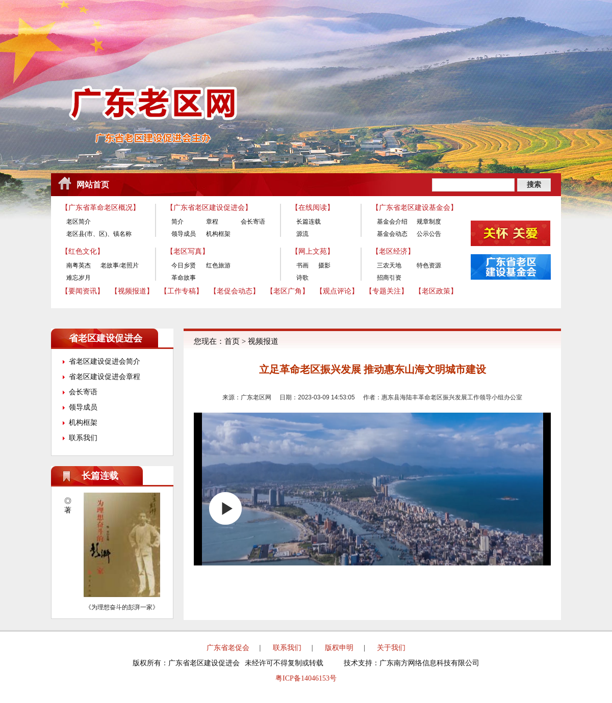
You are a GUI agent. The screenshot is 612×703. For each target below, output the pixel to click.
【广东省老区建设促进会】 (209, 207)
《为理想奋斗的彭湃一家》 (122, 607)
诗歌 (302, 277)
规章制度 (429, 221)
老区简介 (78, 221)
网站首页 (92, 184)
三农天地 (389, 265)
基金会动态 (392, 233)
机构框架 (218, 233)
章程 (212, 221)
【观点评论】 (337, 291)
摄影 (324, 265)
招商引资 (389, 277)
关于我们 (391, 648)
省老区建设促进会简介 (104, 361)
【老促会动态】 (235, 291)
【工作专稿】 (181, 291)
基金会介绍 (392, 221)
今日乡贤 (183, 265)
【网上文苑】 (312, 251)
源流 (302, 233)
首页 (232, 341)
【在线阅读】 (312, 207)
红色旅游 (218, 265)
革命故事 (183, 277)
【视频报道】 (132, 291)
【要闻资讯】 (82, 291)
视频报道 (263, 341)
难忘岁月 (78, 277)
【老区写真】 (187, 251)
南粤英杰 (78, 265)
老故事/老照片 (119, 265)
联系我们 (83, 438)
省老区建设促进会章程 (104, 377)
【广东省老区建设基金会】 (414, 207)
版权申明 (339, 648)
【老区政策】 (436, 291)
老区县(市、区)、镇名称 (99, 233)
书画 (302, 265)
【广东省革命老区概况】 (100, 207)
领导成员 (183, 233)
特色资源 (429, 265)
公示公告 (429, 233)
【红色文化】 (82, 251)
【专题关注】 (386, 291)
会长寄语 (253, 221)
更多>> (158, 475)
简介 (177, 221)
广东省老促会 (228, 648)
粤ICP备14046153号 (306, 678)
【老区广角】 (287, 291)
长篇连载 (308, 221)
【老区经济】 (393, 251)
